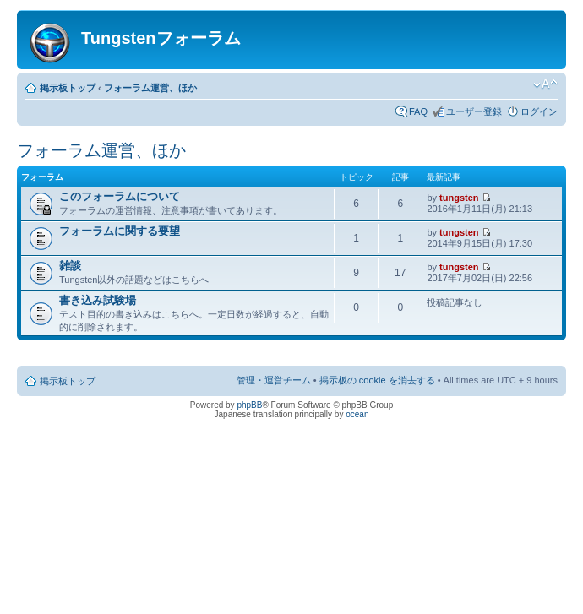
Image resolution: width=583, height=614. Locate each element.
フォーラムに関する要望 (119, 231)
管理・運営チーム (274, 380)
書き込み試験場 (97, 300)
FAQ (418, 111)
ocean (357, 414)
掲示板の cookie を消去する (377, 380)
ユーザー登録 (474, 111)
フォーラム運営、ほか (150, 88)
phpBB (249, 405)
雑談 (70, 265)
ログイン (539, 111)
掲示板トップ (67, 88)
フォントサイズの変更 (545, 84)
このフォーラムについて (119, 196)
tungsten (458, 198)
